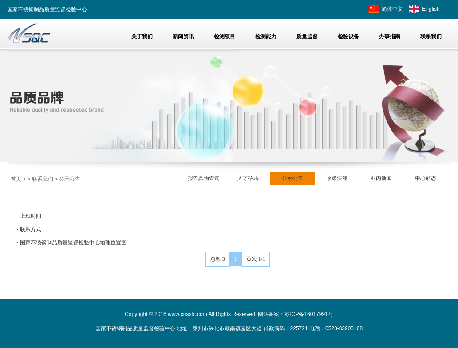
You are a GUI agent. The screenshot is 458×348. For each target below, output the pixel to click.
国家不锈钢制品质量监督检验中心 (47, 9)
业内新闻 (381, 178)
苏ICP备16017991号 (308, 314)
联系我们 (42, 179)
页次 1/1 (255, 259)
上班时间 (30, 216)
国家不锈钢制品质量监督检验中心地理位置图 (73, 243)
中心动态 (425, 178)
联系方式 (30, 229)
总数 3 (217, 259)
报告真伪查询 (204, 178)
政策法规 (336, 178)
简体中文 (392, 9)
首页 (16, 179)
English (430, 9)
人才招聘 (248, 178)
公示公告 (69, 179)
